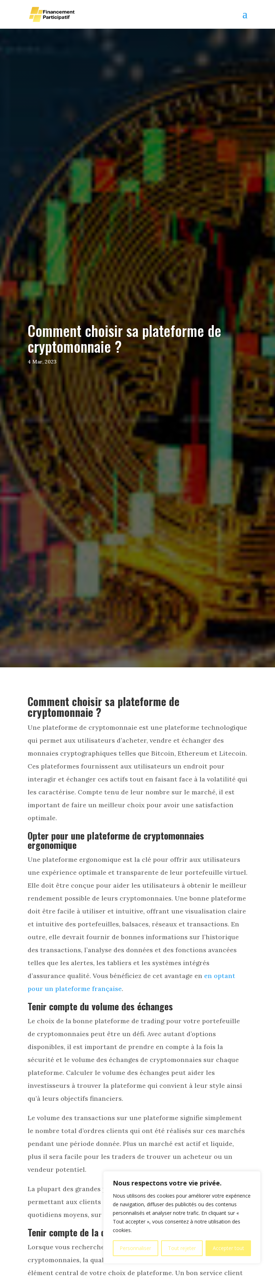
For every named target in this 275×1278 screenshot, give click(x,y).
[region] (182, 1217)
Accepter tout (228, 1248)
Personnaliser (135, 1248)
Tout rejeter (182, 1248)
